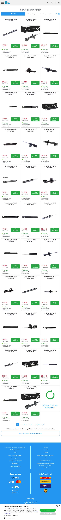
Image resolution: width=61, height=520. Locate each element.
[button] (4, 515)
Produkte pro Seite (44, 14)
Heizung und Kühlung (15, 466)
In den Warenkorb (15, 46)
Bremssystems (15, 458)
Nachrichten (46, 467)
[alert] (30, 512)
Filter (29, 14)
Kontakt (46, 452)
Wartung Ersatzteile (15, 449)
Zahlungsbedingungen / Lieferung (45, 455)
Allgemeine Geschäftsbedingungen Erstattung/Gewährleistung (45, 464)
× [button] (59, 505)
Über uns (46, 447)
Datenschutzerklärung (45, 460)
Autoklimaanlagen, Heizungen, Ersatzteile (15, 447)
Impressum (46, 449)
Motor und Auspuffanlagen (15, 455)
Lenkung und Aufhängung (15, 460)
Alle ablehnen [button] (48, 513)
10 (38, 424)
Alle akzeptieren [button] (47, 510)
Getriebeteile (15, 463)
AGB (46, 458)
